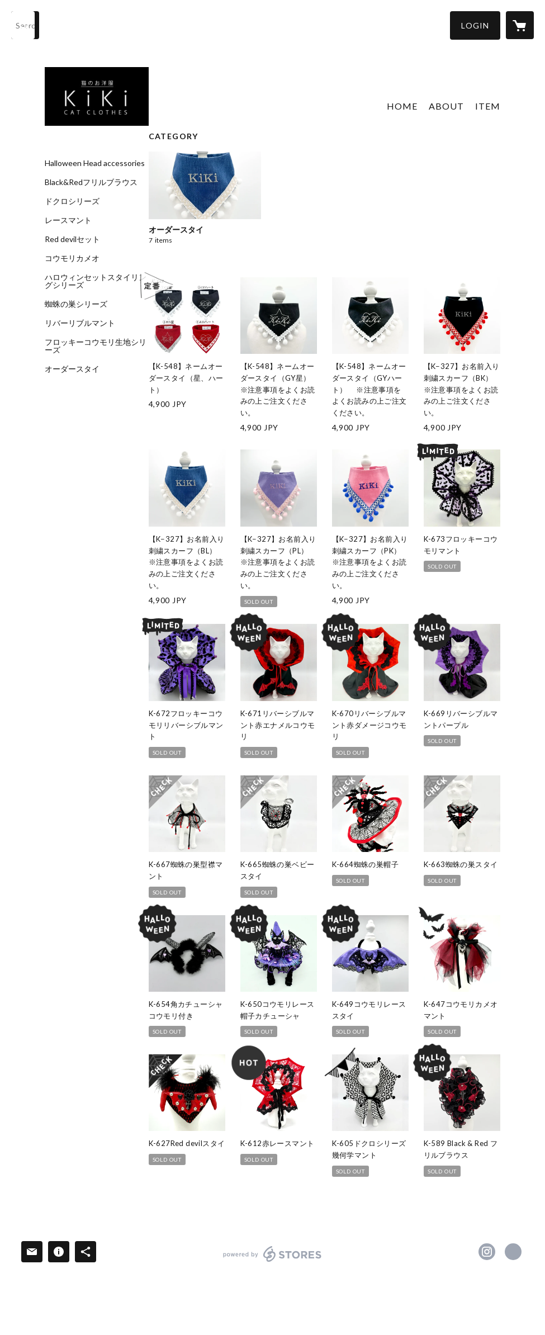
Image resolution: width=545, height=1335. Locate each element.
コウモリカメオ (72, 258)
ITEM (487, 106)
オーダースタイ (72, 369)
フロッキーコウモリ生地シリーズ (95, 346)
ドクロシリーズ (72, 201)
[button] (475, 25)
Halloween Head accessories (95, 163)
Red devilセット (72, 239)
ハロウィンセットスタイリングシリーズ (95, 281)
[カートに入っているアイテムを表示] (520, 25)
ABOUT (446, 106)
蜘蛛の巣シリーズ (76, 304)
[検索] (25, 25)
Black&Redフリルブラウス (91, 182)
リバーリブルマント (80, 323)
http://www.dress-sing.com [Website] (513, 1251)
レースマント (68, 220)
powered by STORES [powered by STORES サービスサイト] (272, 1261)
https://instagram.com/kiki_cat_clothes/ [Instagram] (486, 1251)
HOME (402, 106)
